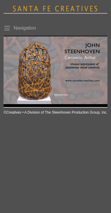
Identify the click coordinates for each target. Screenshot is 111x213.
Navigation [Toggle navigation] (20, 28)
